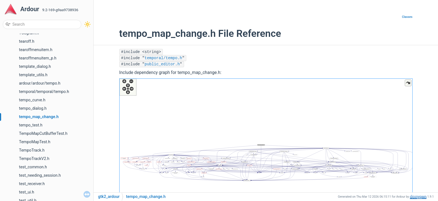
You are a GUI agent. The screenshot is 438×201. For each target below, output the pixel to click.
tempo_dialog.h (33, 108)
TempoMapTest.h (34, 142)
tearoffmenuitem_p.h (37, 58)
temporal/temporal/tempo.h (44, 91)
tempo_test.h (30, 125)
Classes (407, 17)
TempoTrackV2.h (34, 158)
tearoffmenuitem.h (35, 49)
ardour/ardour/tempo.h (39, 83)
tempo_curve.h (32, 100)
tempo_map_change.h (39, 116)
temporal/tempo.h (163, 58)
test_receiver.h (32, 183)
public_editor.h (162, 64)
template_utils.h (33, 75)
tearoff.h (26, 41)
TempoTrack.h (31, 150)
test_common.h (33, 167)
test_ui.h (26, 192)
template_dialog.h (35, 66)
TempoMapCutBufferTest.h (43, 133)
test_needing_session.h (40, 175)
